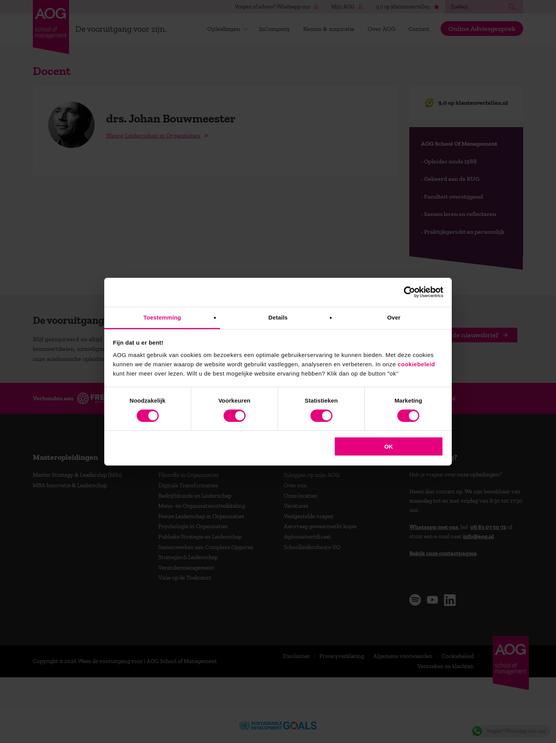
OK (388, 446)
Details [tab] (278, 317)
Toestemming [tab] (162, 317)
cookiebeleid (416, 363)
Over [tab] (394, 317)
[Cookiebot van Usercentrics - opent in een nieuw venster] (409, 292)
